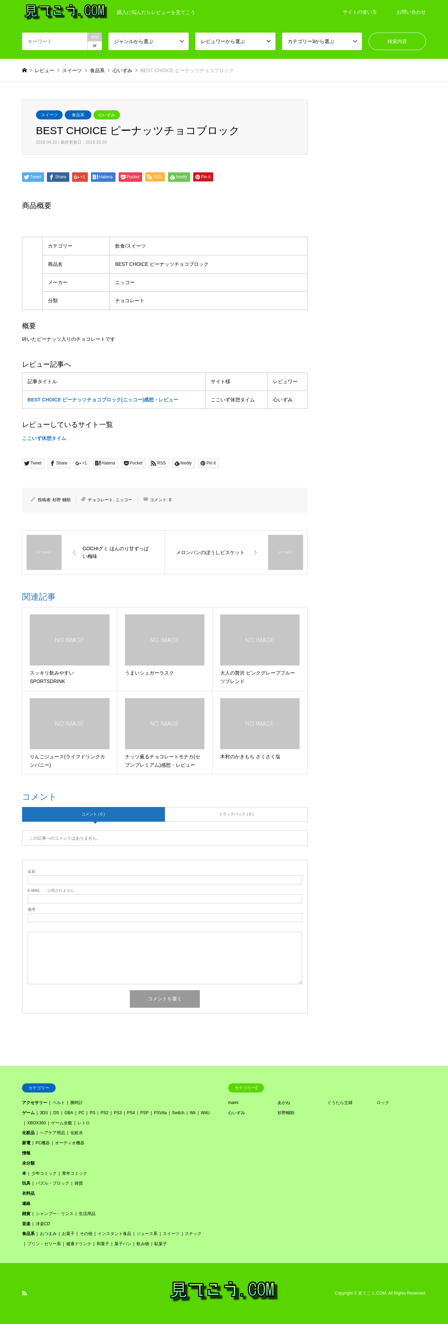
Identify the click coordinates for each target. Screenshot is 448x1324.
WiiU (205, 1112)
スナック (193, 1233)
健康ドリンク (78, 1243)
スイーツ (49, 114)
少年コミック (44, 1173)
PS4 (131, 1112)
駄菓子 (160, 1243)
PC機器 (43, 1142)
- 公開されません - (52, 890)
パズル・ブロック (52, 1183)
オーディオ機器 (69, 1142)
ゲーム (28, 1112)
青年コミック (74, 1173)
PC (81, 1112)
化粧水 (76, 1132)
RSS (24, 1293)
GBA (68, 1112)
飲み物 (142, 1243)
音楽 (26, 1223)
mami (233, 1102)
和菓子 (103, 1243)
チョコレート (100, 499)
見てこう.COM (372, 1293)
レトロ (83, 1122)
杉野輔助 (286, 1112)
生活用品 (87, 1213)
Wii (193, 1112)
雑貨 (79, 1183)
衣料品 (28, 1193)
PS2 (104, 1112)
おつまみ (48, 1233)
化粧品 (28, 1132)
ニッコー (123, 499)
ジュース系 (147, 1233)
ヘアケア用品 (52, 1132)
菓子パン (122, 1243)
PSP (144, 1112)
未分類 (28, 1163)
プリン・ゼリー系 (44, 1243)
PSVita (160, 1112)
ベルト (58, 1102)
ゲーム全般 (61, 1122)
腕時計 (76, 1102)
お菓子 (68, 1233)
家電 (26, 1142)
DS (56, 1112)
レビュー (44, 70)
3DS (44, 1112)
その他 (86, 1233)
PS (92, 1112)
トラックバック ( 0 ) (236, 814)
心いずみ (106, 114)
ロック (383, 1102)
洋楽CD (43, 1223)
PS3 (118, 1112)
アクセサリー (34, 1102)
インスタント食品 (114, 1233)
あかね (284, 1102)
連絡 (26, 1203)
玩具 (26, 1183)
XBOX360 (36, 1122)
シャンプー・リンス (55, 1213)
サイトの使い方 (360, 12)
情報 (26, 1153)
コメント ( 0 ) (93, 814)
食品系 (78, 114)
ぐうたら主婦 (339, 1102)
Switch (178, 1112)
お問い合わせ (411, 12)
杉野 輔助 (61, 499)
